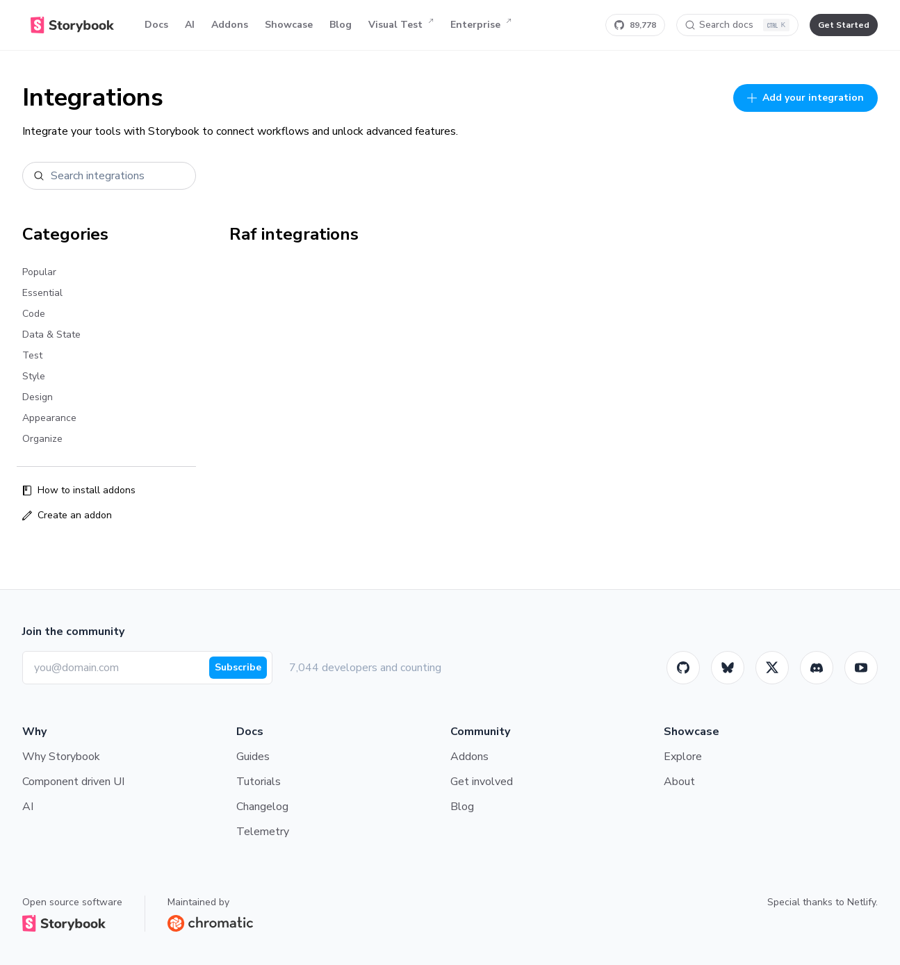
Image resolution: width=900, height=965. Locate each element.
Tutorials (258, 781)
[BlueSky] (727, 667)
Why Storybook (61, 756)
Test (32, 355)
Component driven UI (73, 781)
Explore (683, 756)
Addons (229, 24)
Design (37, 397)
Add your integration (805, 97)
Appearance (49, 417)
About (679, 781)
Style (33, 376)
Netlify (861, 902)
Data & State (51, 334)
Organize (42, 438)
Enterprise (481, 25)
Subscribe (238, 667)
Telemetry (262, 831)
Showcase (289, 24)
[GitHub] (683, 667)
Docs (156, 24)
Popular (39, 272)
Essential (42, 292)
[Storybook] (816, 667)
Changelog (262, 806)
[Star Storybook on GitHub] (635, 25)
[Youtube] (861, 667)
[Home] (72, 25)
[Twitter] (772, 667)
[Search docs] (737, 25)
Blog (340, 24)
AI (190, 24)
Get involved (481, 781)
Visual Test (401, 25)
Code (33, 313)
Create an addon (67, 515)
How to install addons (79, 490)
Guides (253, 756)
